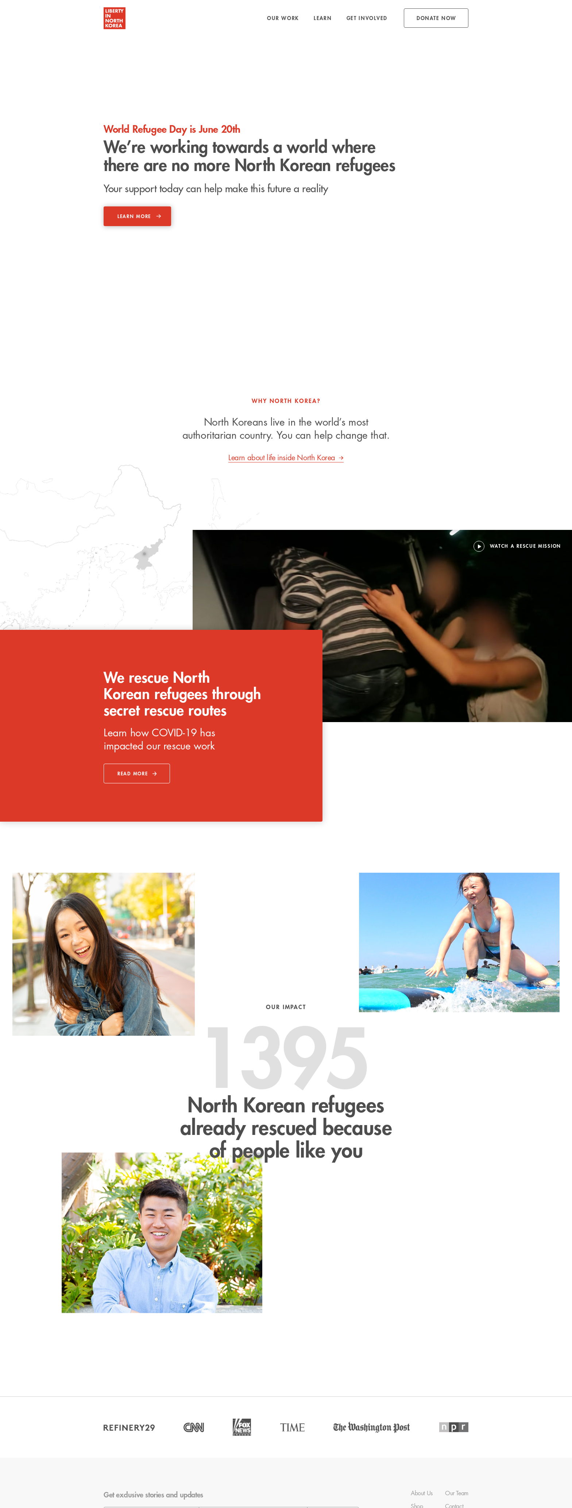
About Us (422, 1493)
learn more (134, 216)
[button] (283, 18)
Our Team (456, 1493)
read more (132, 773)
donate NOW (436, 18)
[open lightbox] (517, 546)
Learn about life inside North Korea (281, 458)
